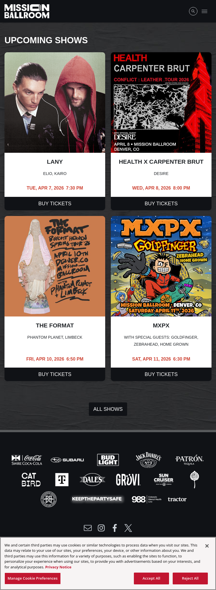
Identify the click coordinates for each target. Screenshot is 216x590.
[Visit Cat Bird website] (32, 479)
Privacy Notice (58, 568)
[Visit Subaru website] (68, 460)
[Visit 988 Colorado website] (147, 499)
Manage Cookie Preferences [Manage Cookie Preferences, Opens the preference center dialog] (33, 579)
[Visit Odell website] (194, 479)
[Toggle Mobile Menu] (204, 11)
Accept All (151, 579)
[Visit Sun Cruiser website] (164, 479)
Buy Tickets (54, 203)
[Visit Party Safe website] (98, 499)
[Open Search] (193, 11)
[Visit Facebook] (114, 528)
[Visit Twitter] (128, 528)
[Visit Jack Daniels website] (149, 460)
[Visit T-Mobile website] (62, 479)
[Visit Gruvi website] (129, 479)
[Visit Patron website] (189, 460)
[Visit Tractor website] (177, 499)
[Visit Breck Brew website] (49, 499)
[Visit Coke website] (27, 460)
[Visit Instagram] (101, 528)
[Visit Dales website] (93, 479)
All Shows (108, 409)
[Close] (207, 547)
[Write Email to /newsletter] (87, 528)
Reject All (190, 579)
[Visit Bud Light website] (108, 460)
